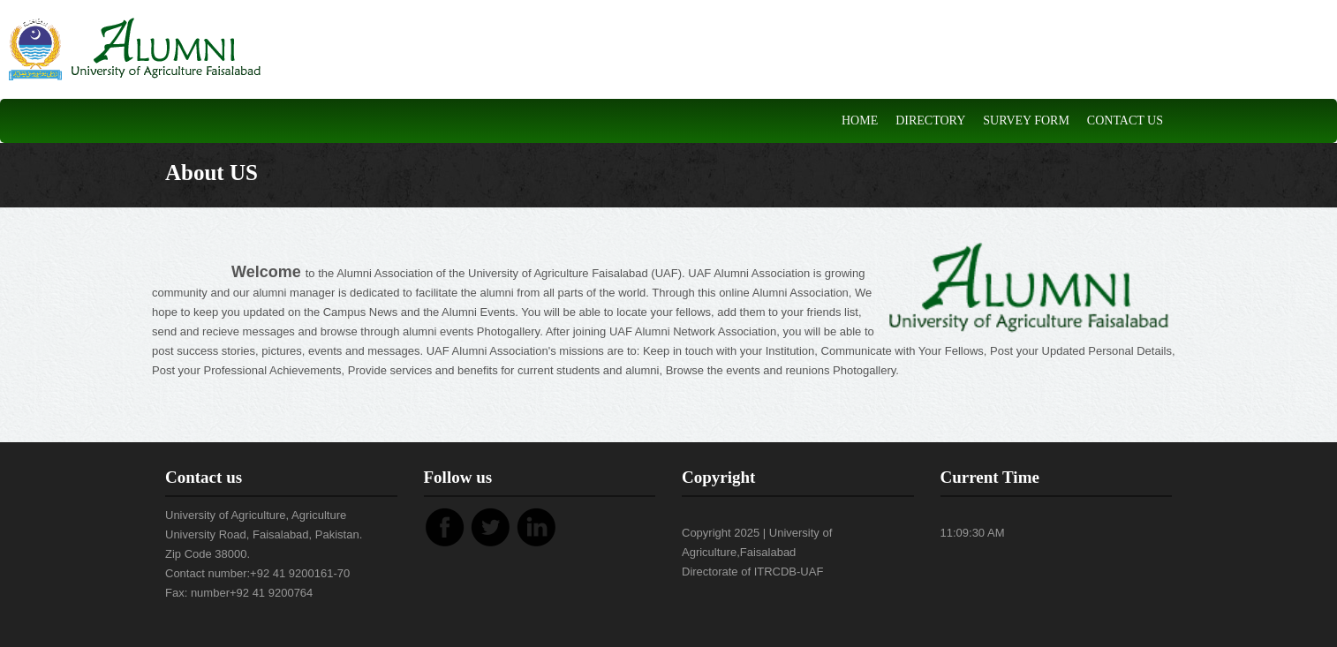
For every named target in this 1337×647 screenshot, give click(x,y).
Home (860, 120)
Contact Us (1125, 120)
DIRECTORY (930, 120)
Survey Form (1026, 120)
